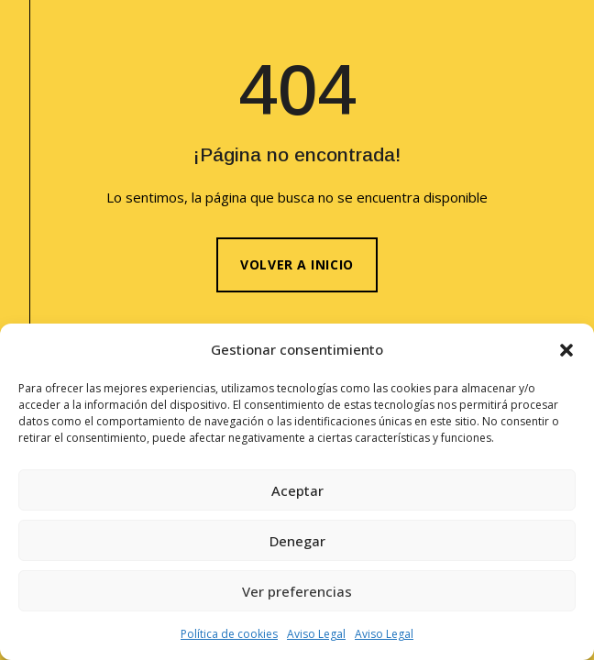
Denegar (297, 541)
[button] (566, 350)
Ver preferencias (297, 591)
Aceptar (297, 490)
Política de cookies (229, 634)
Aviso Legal (316, 634)
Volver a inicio (296, 264)
